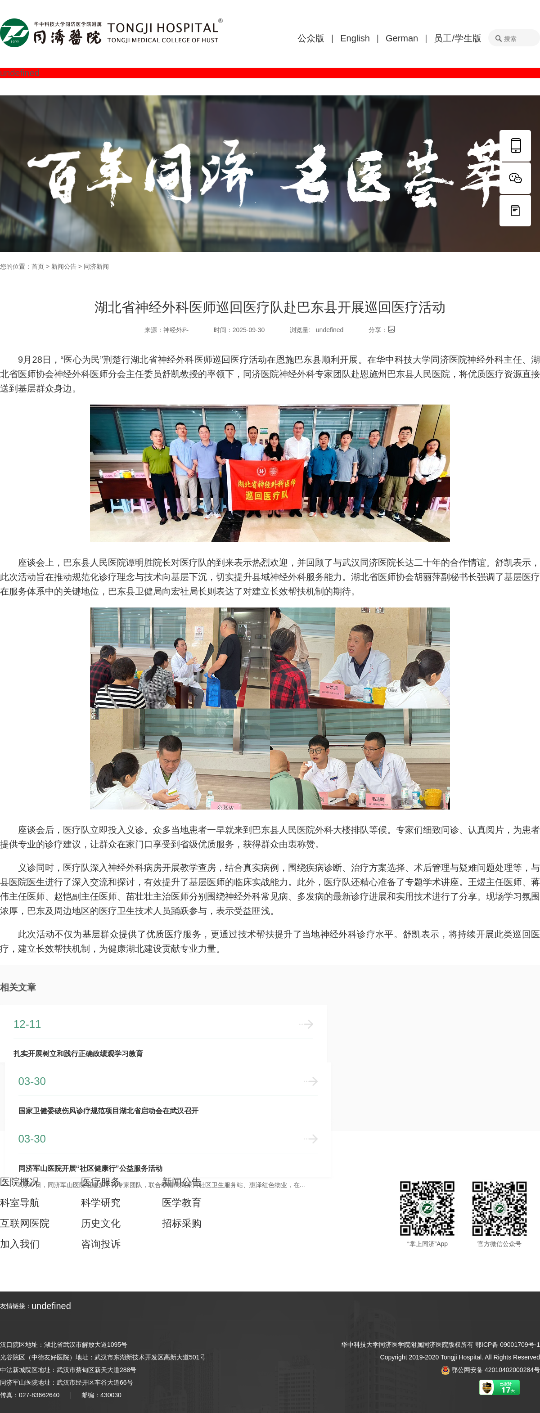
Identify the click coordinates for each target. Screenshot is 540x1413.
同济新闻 (96, 266)
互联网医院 (25, 1223)
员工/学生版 (458, 38)
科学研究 (101, 1202)
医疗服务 (101, 1181)
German (402, 38)
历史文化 (101, 1223)
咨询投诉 (101, 1243)
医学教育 (182, 1202)
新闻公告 (63, 266)
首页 (38, 266)
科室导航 (20, 1202)
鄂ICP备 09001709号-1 (507, 1344)
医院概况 (20, 1181)
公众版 (310, 38)
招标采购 (182, 1223)
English (355, 38)
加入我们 (20, 1243)
